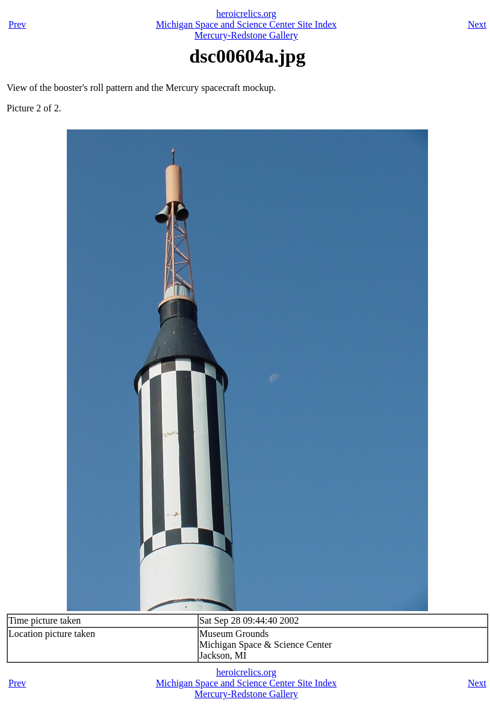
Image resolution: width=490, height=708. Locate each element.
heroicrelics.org (246, 13)
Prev (17, 24)
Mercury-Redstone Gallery (246, 35)
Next (477, 24)
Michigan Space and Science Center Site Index (246, 24)
